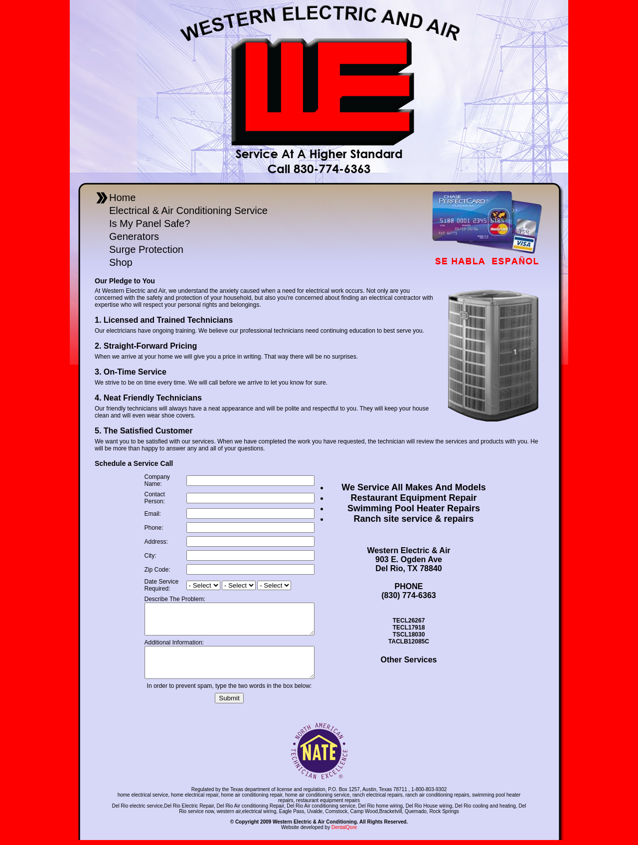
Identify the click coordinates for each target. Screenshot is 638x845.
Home (122, 197)
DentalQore (344, 832)
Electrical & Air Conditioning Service (188, 210)
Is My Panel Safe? (149, 223)
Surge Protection (146, 249)
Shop (121, 262)
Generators (134, 236)
